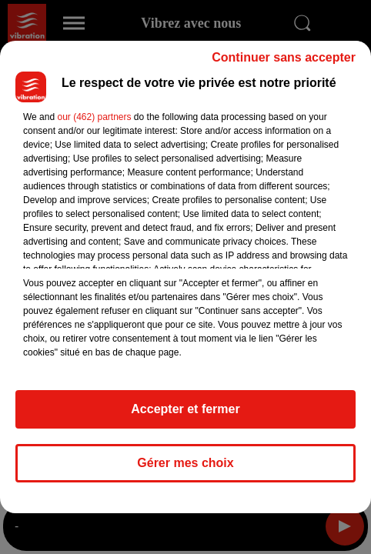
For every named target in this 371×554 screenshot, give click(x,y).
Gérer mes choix (185, 462)
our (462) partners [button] (94, 117)
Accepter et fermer (185, 409)
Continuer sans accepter (284, 57)
